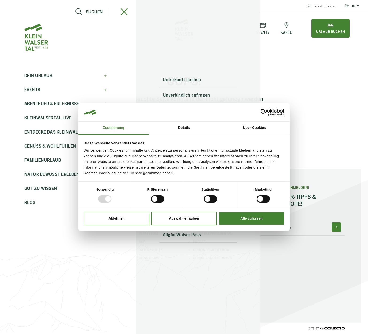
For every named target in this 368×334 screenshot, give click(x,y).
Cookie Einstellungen (212, 258)
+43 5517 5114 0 (64, 6)
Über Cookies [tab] (254, 128)
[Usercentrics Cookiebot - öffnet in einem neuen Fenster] (263, 112)
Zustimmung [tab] (113, 128)
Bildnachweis (151, 258)
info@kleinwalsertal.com (25, 6)
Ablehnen (116, 218)
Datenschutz (151, 250)
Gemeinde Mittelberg (211, 250)
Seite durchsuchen (322, 6)
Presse (199, 242)
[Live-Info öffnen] (55, 28)
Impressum (148, 233)
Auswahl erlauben (184, 218)
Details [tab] (184, 128)
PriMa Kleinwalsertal (212, 233)
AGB (142, 242)
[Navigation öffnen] (28, 28)
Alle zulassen (251, 218)
